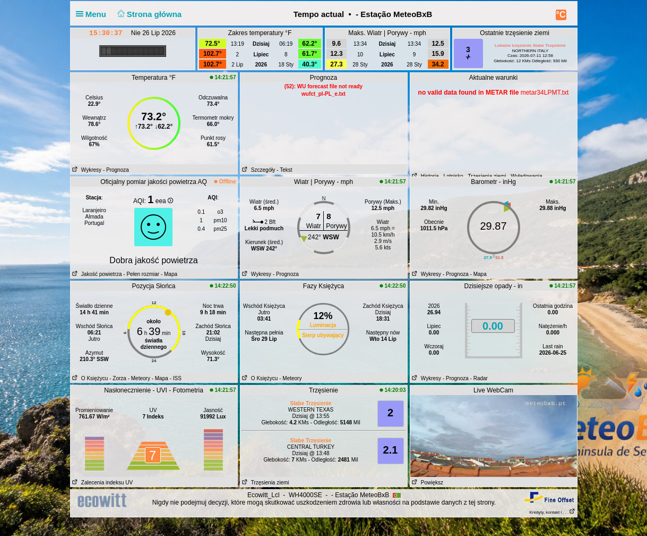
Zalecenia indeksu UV (102, 482)
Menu (93, 14)
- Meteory (139, 378)
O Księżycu (89, 378)
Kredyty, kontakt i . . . (552, 512)
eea (164, 201)
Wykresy (86, 170)
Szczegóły (257, 170)
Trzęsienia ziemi (264, 482)
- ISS (176, 378)
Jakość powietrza (96, 274)
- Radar (479, 378)
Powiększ (427, 482)
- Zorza (117, 378)
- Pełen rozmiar (141, 274)
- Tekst (284, 170)
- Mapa (168, 274)
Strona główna (148, 14)
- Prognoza (116, 170)
